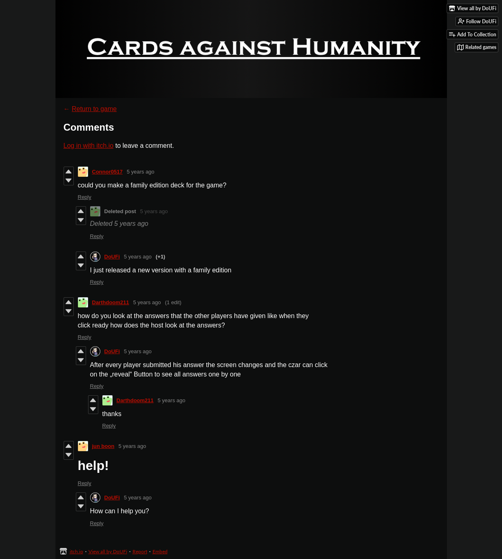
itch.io (76, 551)
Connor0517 (107, 172)
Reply (84, 197)
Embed (160, 551)
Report (140, 551)
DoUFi (112, 257)
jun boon (103, 446)
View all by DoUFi (107, 551)
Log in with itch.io (89, 145)
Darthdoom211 (110, 302)
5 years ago (141, 172)
